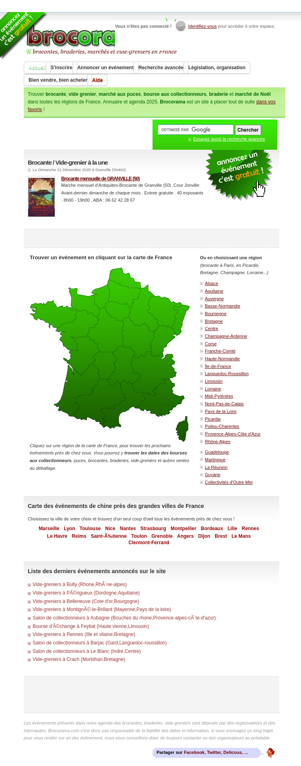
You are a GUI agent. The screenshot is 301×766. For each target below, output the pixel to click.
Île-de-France (218, 366)
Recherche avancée (160, 67)
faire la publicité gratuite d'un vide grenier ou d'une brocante (239, 176)
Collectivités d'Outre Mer (229, 482)
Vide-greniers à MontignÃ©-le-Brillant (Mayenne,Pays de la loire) (102, 609)
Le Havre (57, 536)
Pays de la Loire (221, 411)
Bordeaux (212, 528)
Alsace (211, 283)
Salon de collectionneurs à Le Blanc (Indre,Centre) (87, 651)
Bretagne (214, 321)
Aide (97, 80)
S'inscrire (61, 67)
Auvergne (214, 298)
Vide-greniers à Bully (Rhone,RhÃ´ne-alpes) (80, 584)
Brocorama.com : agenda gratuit (101, 36)
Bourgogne (216, 313)
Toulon (139, 536)
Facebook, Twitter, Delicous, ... (216, 752)
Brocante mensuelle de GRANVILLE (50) (100, 179)
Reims (79, 536)
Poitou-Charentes (222, 426)
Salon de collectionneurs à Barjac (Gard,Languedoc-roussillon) (100, 643)
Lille (232, 528)
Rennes (250, 528)
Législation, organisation (216, 67)
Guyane (213, 474)
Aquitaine (214, 291)
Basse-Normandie (222, 306)
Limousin (214, 381)
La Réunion (216, 467)
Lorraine (213, 388)
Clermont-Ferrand (148, 542)
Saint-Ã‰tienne (109, 536)
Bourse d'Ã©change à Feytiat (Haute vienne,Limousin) (91, 626)
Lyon (69, 528)
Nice (110, 528)
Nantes (128, 528)
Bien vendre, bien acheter (58, 80)
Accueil (37, 67)
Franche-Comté (220, 351)
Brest (220, 536)
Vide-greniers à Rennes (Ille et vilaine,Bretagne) (84, 634)
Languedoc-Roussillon (227, 373)
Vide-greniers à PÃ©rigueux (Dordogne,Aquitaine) (86, 593)
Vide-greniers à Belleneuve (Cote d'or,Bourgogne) (86, 601)
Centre (211, 328)
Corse (210, 343)
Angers (185, 536)
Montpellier (183, 528)
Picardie (213, 419)
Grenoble (162, 536)
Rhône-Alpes (218, 441)
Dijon (204, 536)
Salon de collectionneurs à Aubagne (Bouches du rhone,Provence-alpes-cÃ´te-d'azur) (124, 618)
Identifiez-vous (202, 26)
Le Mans (241, 536)
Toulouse (90, 528)
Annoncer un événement (105, 67)
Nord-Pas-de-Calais (224, 403)
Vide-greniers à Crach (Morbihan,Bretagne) (79, 659)
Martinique (215, 459)
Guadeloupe (217, 452)
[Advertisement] (152, 238)
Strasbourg (153, 528)
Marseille (49, 528)
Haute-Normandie (222, 358)
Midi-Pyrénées (219, 396)
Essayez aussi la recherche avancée (229, 138)
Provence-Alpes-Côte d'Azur (232, 434)
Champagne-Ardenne (226, 336)
